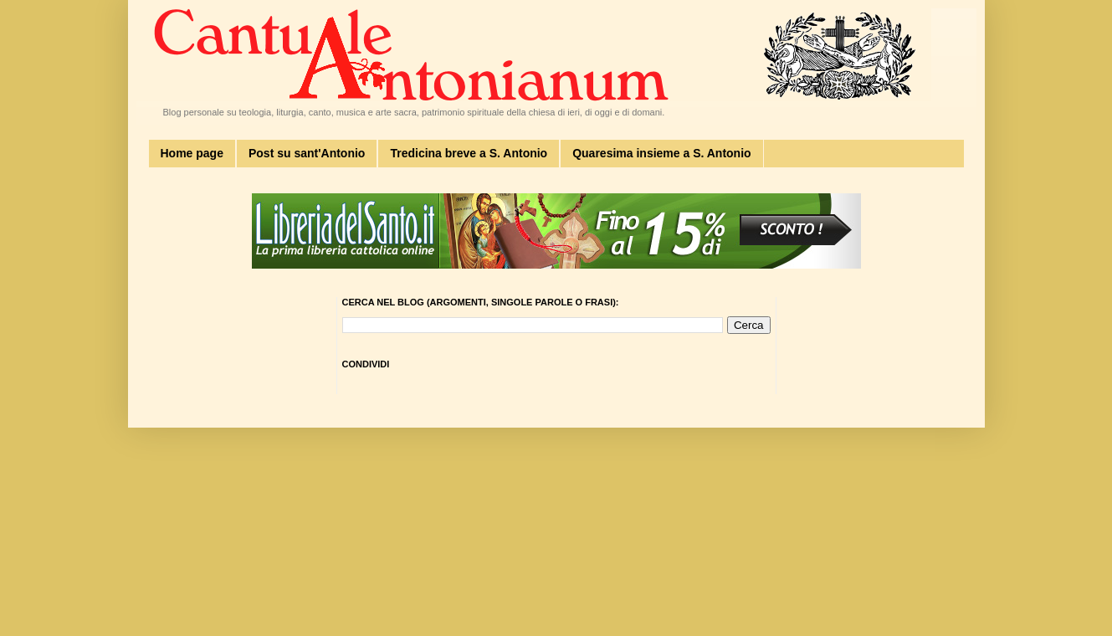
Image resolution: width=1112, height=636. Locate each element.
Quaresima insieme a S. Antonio (661, 153)
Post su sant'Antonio (307, 153)
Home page (192, 153)
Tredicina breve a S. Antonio (468, 153)
